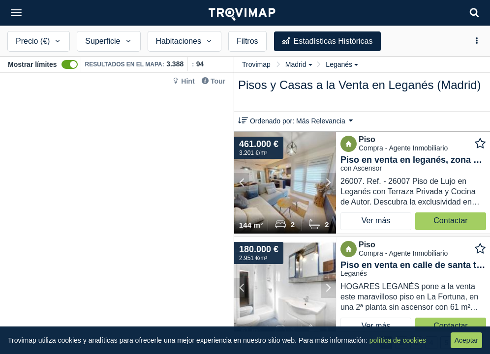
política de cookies (397, 340)
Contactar (450, 220)
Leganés (342, 64)
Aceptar (466, 340)
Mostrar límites (32, 64)
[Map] (117, 213)
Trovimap (256, 64)
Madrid (298, 64)
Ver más (376, 220)
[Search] (474, 12)
